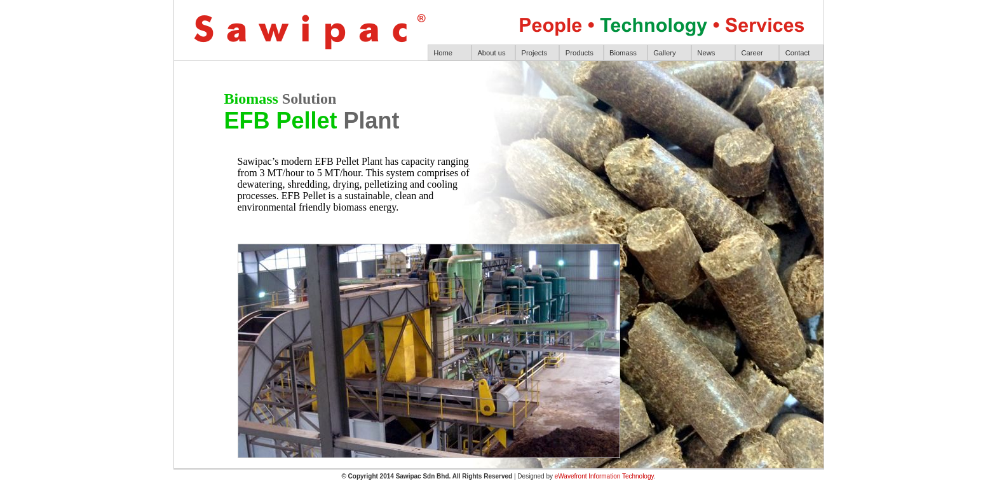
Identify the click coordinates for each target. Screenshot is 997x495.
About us (491, 53)
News (706, 53)
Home (442, 53)
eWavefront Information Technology (604, 476)
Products (579, 53)
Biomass (623, 53)
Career (752, 53)
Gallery (664, 53)
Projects (534, 53)
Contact (797, 53)
